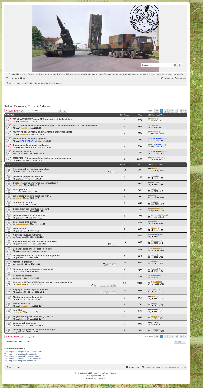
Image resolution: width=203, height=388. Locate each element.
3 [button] (169, 110)
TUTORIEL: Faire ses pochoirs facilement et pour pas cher (42, 158)
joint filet (17, 310)
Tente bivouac (20, 228)
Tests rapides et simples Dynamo (29, 138)
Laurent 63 (155, 310)
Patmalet (23, 306)
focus (21, 179)
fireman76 (23, 251)
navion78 (19, 264)
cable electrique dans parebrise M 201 (32, 196)
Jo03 (21, 299)
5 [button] (176, 110)
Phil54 (153, 297)
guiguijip (19, 332)
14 (111, 285)
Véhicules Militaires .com (18, 74)
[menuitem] (23, 78)
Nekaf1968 (20, 284)
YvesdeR (23, 121)
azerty (153, 119)
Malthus (19, 271)
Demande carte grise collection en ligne (32, 249)
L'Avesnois (24, 171)
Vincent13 (155, 183)
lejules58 (22, 292)
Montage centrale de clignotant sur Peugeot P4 (36, 255)
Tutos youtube (20, 189)
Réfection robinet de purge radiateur (31, 169)
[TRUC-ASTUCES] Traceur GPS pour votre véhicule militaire (42, 119)
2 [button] (165, 110)
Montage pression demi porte (27, 297)
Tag (20, 231)
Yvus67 (22, 258)
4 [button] (172, 110)
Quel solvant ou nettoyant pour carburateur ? (35, 183)
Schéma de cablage (22, 276)
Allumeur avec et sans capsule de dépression (35, 241)
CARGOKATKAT (26, 141)
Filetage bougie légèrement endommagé (33, 269)
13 (108, 285)
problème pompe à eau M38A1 (28, 176)
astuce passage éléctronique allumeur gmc (34, 329)
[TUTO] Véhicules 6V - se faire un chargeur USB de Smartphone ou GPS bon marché (55, 125)
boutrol (22, 160)
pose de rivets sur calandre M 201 (29, 215)
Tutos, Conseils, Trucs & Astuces (27, 106)
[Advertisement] (96, 94)
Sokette (154, 189)
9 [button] (182, 110)
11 (101, 285)
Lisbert (154, 228)
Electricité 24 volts (22, 151)
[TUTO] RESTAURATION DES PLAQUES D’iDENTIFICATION (42, 132)
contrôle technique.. (23, 202)
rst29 (18, 191)
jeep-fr (154, 323)
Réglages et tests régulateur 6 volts (30, 289)
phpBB (88, 373)
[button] (156, 111)
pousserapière (157, 158)
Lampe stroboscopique (24, 323)
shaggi (154, 176)
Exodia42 (155, 275)
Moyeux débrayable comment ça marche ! (34, 316)
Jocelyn (19, 278)
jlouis (18, 204)
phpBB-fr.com (100, 376)
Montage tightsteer (22, 262)
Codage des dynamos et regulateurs (31, 145)
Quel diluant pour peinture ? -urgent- (31, 209)
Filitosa (154, 169)
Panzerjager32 (22, 237)
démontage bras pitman (25, 222)
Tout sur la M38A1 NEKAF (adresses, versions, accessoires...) (43, 282)
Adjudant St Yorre (158, 215)
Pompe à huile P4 (21, 303)
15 (115, 285)
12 (104, 285)
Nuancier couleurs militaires (27, 235)
